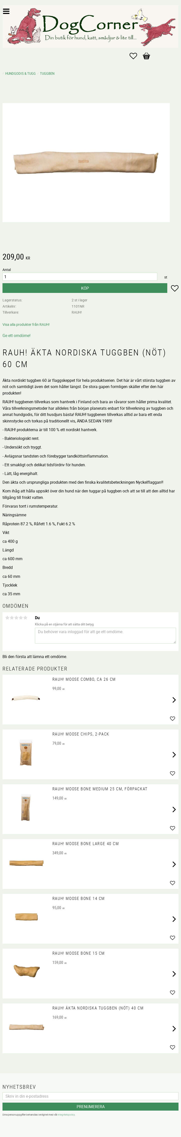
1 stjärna (7, 617)
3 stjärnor (16, 617)
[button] (136, 56)
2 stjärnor (11, 617)
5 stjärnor (25, 617)
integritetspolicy (66, 1114)
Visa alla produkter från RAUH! (26, 324)
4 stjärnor (20, 617)
